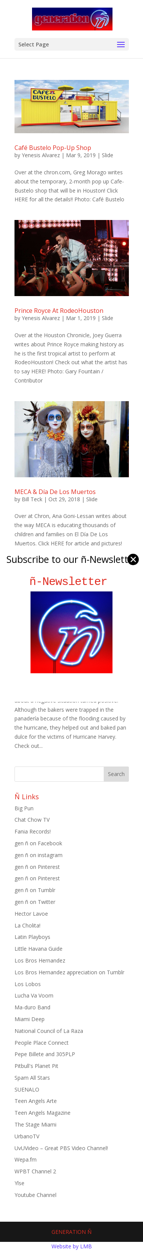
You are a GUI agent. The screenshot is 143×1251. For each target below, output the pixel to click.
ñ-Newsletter (71, 582)
